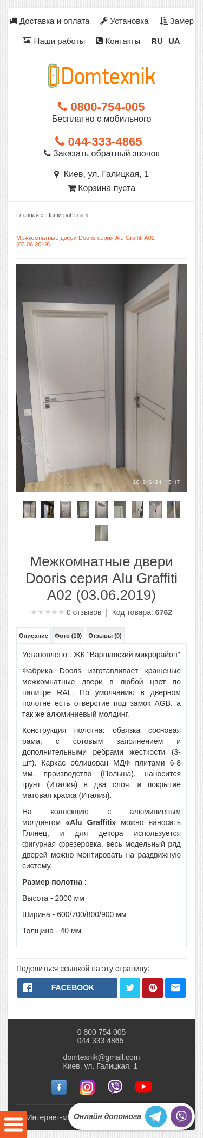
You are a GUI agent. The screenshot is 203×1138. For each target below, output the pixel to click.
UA (174, 40)
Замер (177, 20)
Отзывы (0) (104, 635)
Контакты (118, 40)
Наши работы (54, 40)
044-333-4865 (98, 141)
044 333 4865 (100, 1040)
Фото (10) (68, 635)
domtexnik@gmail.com (101, 1057)
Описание (33, 635)
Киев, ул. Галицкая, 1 (101, 174)
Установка (124, 20)
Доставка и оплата (49, 20)
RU (157, 40)
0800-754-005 (101, 107)
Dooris (70, 670)
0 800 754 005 (101, 1032)
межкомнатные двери (62, 681)
